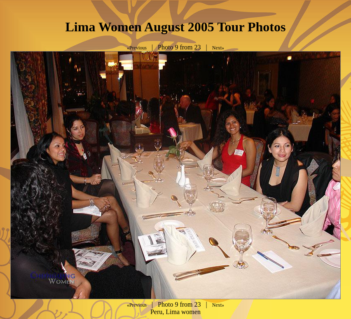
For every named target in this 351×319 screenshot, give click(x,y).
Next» (218, 48)
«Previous (137, 48)
